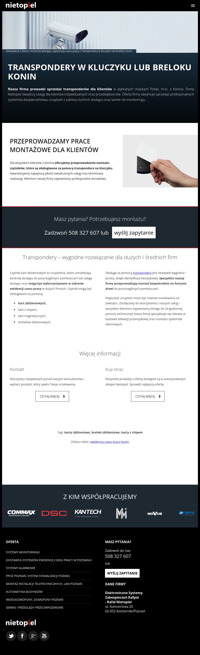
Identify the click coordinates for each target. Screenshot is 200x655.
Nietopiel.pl (12, 51)
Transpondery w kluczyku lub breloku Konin (106, 51)
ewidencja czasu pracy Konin (109, 442)
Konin (25, 51)
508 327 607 (84, 232)
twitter (11, 636)
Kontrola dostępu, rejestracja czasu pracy (55, 51)
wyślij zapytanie (133, 232)
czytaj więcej (49, 396)
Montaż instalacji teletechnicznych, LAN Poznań (44, 584)
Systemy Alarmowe (20, 568)
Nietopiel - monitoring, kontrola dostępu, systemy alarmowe (21, 623)
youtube (44, 636)
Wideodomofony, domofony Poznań (34, 600)
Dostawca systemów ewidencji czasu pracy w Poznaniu (49, 560)
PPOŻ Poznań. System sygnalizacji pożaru (38, 576)
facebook (22, 636)
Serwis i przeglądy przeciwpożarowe (34, 607)
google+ (33, 636)
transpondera (142, 273)
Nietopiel (21, 5)
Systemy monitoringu (23, 552)
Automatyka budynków (24, 592)
